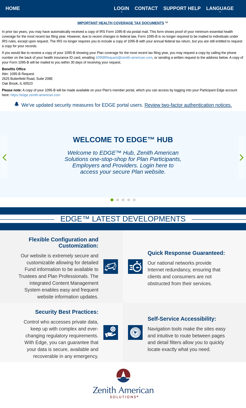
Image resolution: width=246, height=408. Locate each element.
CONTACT (146, 8)
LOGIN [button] (121, 9)
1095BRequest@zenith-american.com (124, 57)
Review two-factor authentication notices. (188, 105)
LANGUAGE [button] (220, 9)
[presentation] (4, 157)
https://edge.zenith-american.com (35, 95)
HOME (13, 8)
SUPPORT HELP (182, 8)
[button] (112, 199)
